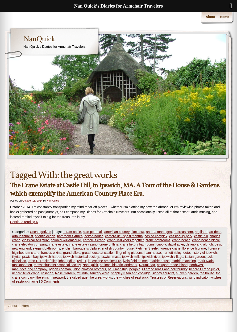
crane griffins (109, 244)
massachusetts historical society (57, 265)
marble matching (183, 261)
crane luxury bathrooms (137, 244)
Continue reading (24, 222)
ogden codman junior (64, 269)
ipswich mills (131, 257)
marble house (160, 261)
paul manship (118, 269)
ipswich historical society (81, 257)
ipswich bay (29, 257)
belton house (93, 236)
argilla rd (201, 232)
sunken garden (187, 273)
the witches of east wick (131, 277)
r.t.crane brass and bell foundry (164, 269)
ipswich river (151, 257)
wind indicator (199, 277)
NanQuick (39, 39)
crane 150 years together (125, 240)
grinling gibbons (131, 252)
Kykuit (81, 261)
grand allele (71, 252)
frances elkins (51, 252)
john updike (66, 261)
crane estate (58, 244)
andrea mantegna (159, 232)
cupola (161, 244)
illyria (16, 257)
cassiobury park (180, 236)
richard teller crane (26, 273)
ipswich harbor (50, 257)
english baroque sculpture (81, 248)
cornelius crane (94, 240)
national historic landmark (118, 265)
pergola (135, 269)
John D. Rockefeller (42, 261)
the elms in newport (50, 277)
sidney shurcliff (163, 273)
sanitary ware (99, 273)
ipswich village (172, 257)
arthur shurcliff (22, 236)
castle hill (201, 236)
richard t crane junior (204, 269)
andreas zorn (183, 232)
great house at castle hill (100, 252)
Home (224, 17)
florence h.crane (194, 248)
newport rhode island (172, 265)
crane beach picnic (206, 240)
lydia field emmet (135, 261)
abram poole (72, 232)
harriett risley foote (176, 252)
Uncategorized (40, 232)
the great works (100, 277)
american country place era (124, 232)
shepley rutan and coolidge (130, 273)
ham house (153, 252)
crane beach (181, 240)
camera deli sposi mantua (124, 236)
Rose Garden (65, 273)
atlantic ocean (45, 236)
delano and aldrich (199, 244)
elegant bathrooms (46, 248)
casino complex (156, 236)
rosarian (47, 273)
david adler (176, 244)
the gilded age (77, 277)
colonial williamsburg (66, 240)
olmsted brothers (93, 269)
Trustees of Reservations (168, 277)
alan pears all (92, 232)
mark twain (206, 261)
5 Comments (50, 281)
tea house (207, 273)
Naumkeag (147, 265)
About (210, 17)
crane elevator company (29, 244)
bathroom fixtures (70, 236)
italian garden (195, 257)
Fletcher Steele (147, 248)
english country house (118, 248)
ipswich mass (110, 257)
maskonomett (22, 265)
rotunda (82, 273)
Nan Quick (53, 200)
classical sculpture (35, 240)
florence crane (170, 248)
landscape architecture (104, 261)
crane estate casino (83, 244)
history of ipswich (204, 252)
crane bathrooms (158, 240)
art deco (215, 232)
